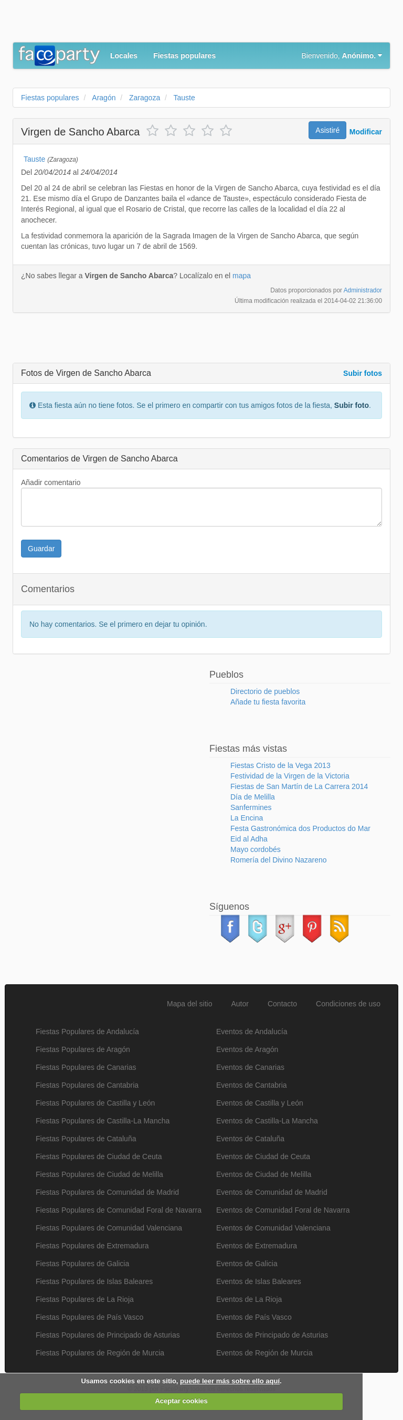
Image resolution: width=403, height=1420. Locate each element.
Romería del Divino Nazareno (278, 860)
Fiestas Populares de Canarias (86, 1067)
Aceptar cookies (181, 1401)
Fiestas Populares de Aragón (83, 1049)
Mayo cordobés (255, 849)
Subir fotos (362, 373)
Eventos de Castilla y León (259, 1103)
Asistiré (327, 130)
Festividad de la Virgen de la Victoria (289, 776)
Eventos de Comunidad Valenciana (273, 1228)
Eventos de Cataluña (250, 1138)
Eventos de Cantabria (251, 1085)
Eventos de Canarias (250, 1067)
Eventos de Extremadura (256, 1246)
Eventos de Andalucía (251, 1031)
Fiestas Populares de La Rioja (85, 1299)
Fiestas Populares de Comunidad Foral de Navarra (119, 1210)
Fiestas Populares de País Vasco (89, 1317)
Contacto (282, 1004)
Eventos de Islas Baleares (258, 1281)
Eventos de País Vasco (254, 1317)
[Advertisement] (135, 23)
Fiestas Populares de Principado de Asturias (108, 1335)
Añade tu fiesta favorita (267, 702)
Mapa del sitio (189, 1004)
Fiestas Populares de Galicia (82, 1263)
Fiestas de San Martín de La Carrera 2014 (299, 786)
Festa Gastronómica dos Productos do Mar (300, 828)
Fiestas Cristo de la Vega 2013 (280, 765)
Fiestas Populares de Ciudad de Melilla (99, 1174)
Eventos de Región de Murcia (264, 1353)
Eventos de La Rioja (249, 1299)
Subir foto (351, 405)
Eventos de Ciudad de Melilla (263, 1174)
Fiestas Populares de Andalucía (87, 1031)
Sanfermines (251, 807)
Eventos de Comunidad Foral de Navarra (282, 1210)
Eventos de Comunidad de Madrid (271, 1192)
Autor (240, 1004)
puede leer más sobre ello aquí (230, 1381)
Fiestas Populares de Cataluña (86, 1138)
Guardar (41, 548)
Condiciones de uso (348, 1004)
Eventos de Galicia (247, 1263)
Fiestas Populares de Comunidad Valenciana (109, 1228)
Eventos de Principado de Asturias (272, 1335)
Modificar (365, 132)
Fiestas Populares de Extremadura (92, 1246)
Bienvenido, (342, 55)
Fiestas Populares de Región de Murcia (100, 1353)
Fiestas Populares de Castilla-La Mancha (102, 1121)
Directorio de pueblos (265, 691)
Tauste (34, 159)
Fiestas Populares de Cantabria (87, 1085)
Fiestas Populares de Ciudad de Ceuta (99, 1156)
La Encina (246, 818)
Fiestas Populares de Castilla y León (95, 1103)
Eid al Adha (249, 839)
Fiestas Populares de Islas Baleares (94, 1281)
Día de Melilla (252, 797)
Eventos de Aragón (247, 1049)
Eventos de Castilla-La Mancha (267, 1121)
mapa (241, 275)
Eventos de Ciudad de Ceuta (263, 1156)
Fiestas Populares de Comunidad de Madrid (107, 1192)
